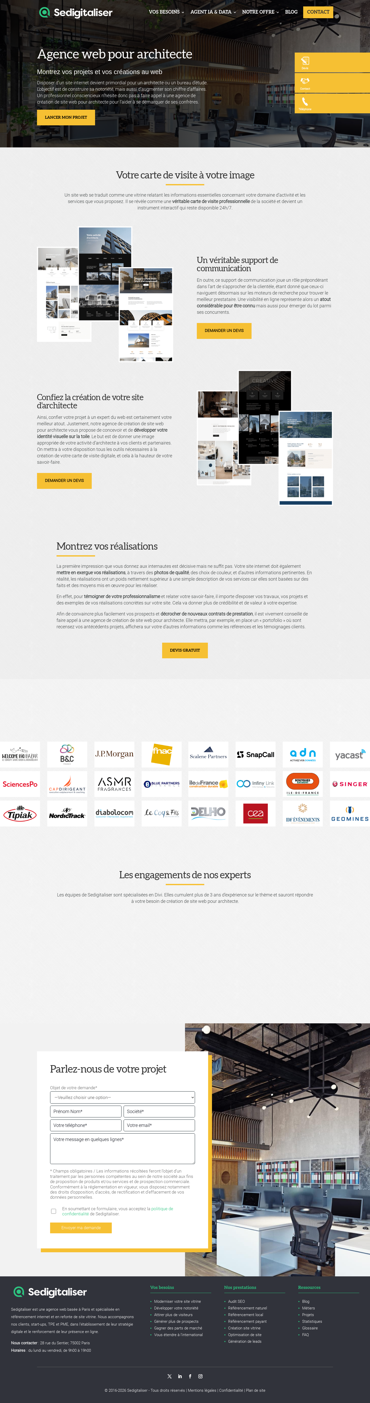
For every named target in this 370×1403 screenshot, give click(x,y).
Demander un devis (224, 330)
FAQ (305, 1335)
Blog (291, 12)
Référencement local (245, 1315)
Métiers (308, 1308)
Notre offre (258, 12)
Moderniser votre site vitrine (177, 1301)
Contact (318, 12)
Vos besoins (164, 12)
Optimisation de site (245, 1335)
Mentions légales (202, 1390)
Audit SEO (236, 1301)
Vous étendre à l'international (178, 1335)
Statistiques (312, 1321)
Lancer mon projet (66, 117)
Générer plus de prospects (176, 1321)
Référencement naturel (247, 1308)
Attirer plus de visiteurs (173, 1315)
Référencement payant (247, 1321)
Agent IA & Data (210, 12)
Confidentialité (231, 1390)
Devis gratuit (185, 650)
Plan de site (255, 1390)
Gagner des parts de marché (178, 1328)
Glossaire (310, 1328)
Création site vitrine (244, 1328)
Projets (308, 1315)
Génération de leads (245, 1341)
